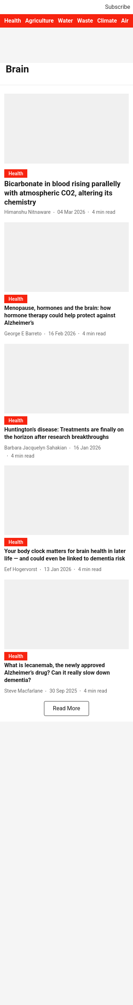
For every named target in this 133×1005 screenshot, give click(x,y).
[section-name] (15, 173)
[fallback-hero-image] (66, 128)
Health (12, 20)
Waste (85, 20)
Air (125, 20)
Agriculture (39, 20)
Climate (107, 20)
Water (65, 20)
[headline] (66, 193)
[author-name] (29, 212)
